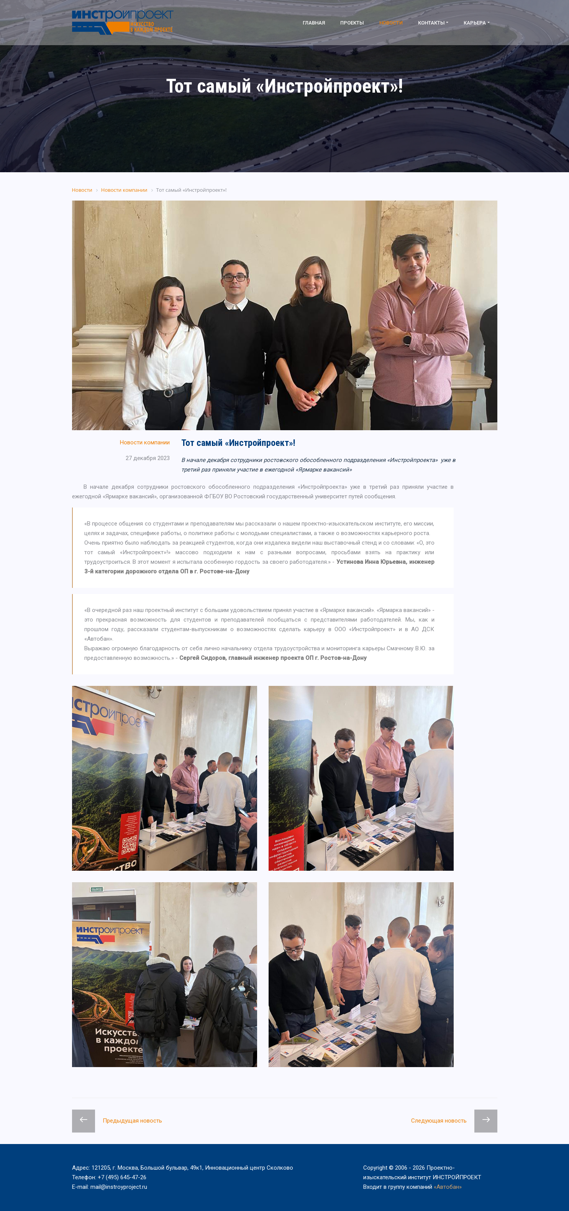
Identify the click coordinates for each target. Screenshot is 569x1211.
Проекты (352, 23)
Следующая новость (439, 1120)
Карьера (475, 23)
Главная (314, 23)
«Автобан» (448, 1186)
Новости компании (145, 442)
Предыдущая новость (132, 1120)
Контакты (431, 23)
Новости (391, 23)
